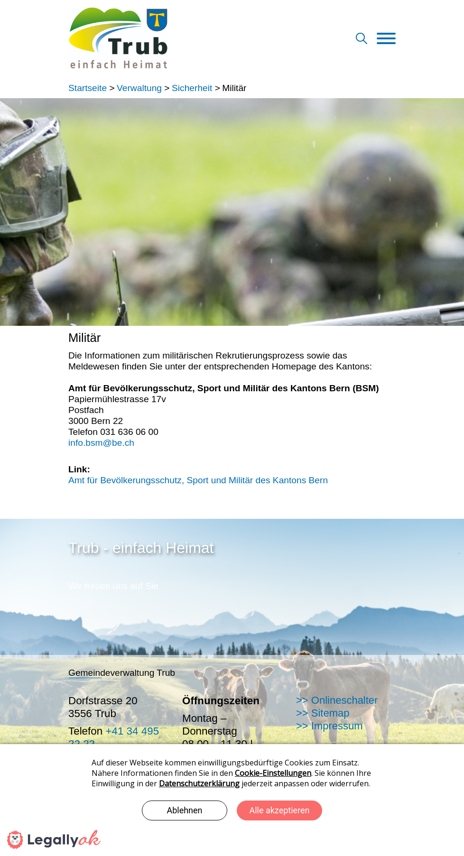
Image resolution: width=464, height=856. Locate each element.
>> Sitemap (323, 713)
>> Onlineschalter (337, 700)
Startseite (87, 88)
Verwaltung (139, 88)
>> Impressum (329, 726)
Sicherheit (192, 88)
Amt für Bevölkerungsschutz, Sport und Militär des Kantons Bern (198, 480)
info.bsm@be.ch (101, 443)
